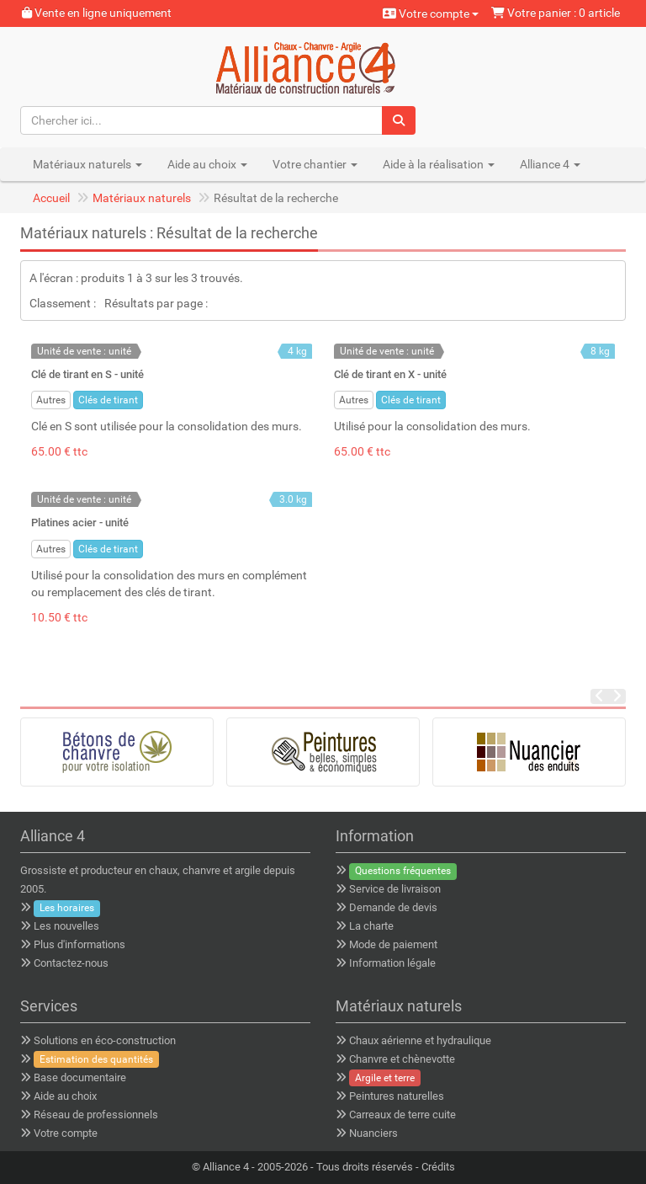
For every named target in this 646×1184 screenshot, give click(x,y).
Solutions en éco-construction (105, 1040)
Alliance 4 (226, 1166)
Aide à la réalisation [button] (439, 164)
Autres (51, 400)
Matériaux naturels (142, 198)
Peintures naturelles (396, 1096)
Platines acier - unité (80, 522)
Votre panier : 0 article (555, 12)
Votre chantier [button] (315, 164)
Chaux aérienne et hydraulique (420, 1040)
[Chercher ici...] (202, 120)
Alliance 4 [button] (550, 164)
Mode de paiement (393, 944)
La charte (371, 926)
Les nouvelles (66, 926)
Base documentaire (80, 1077)
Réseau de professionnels (96, 1114)
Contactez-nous (71, 963)
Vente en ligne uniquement (97, 12)
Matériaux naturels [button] (87, 164)
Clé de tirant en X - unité (390, 374)
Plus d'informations (79, 944)
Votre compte (431, 13)
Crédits (438, 1166)
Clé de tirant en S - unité (87, 374)
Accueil (51, 198)
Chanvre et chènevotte (402, 1059)
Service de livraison (395, 889)
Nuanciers (373, 1133)
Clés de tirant (108, 400)
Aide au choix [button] (207, 164)
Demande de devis (393, 907)
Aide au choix (65, 1096)
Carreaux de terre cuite (402, 1114)
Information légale (392, 963)
